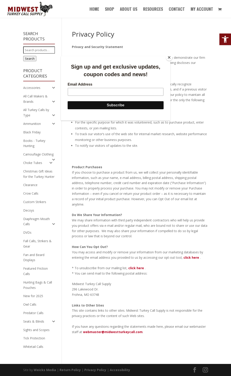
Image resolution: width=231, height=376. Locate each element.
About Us (128, 9)
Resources (153, 9)
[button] (225, 39)
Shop (109, 9)
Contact (177, 9)
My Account (202, 9)
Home (94, 9)
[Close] (169, 57)
